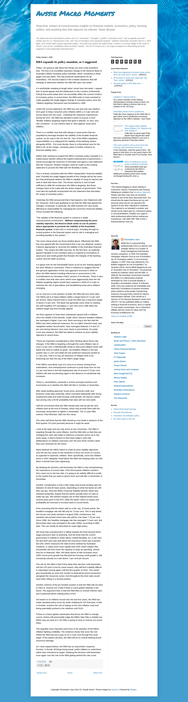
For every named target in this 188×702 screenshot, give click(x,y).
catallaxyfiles (120, 345)
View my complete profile (121, 316)
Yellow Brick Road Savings (124, 409)
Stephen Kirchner (122, 394)
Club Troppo (119, 353)
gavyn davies (120, 361)
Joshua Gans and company (126, 369)
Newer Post (42, 673)
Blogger (133, 690)
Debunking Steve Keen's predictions (128, 111)
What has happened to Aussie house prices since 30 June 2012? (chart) (131, 73)
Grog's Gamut (120, 365)
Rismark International (122, 412)
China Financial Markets (125, 349)
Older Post (97, 673)
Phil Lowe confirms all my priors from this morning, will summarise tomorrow (130, 146)
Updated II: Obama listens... (125, 97)
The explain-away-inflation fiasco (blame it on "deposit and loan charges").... (138, 128)
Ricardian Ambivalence (124, 390)
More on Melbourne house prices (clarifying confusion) (136, 163)
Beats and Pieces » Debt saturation (130, 341)
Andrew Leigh (120, 337)
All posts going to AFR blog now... (127, 83)
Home (69, 673)
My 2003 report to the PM (124, 419)
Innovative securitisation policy (126, 416)
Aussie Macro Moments (75, 13)
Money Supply (120, 378)
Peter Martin (119, 382)
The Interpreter (120, 398)
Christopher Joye (131, 239)
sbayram (114, 690)
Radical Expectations (123, 386)
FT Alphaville (120, 357)
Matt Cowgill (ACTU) (123, 373)
